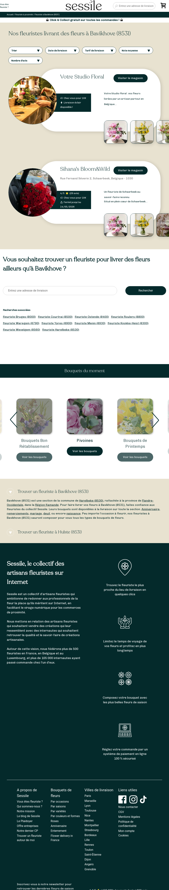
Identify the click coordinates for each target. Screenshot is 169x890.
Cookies (123, 835)
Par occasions (60, 801)
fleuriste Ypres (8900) (56, 323)
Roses (55, 821)
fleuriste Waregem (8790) (21, 323)
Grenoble (90, 869)
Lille (87, 840)
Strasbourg (92, 830)
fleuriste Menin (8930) (90, 323)
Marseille (90, 801)
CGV (121, 812)
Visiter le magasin (130, 78)
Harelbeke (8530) (91, 500)
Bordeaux (91, 835)
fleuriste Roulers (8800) (128, 316)
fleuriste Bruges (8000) (19, 316)
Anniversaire (150, 509)
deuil (46, 513)
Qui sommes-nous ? (29, 806)
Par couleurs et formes (65, 816)
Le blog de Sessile (28, 816)
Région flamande (47, 505)
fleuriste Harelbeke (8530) (60, 329)
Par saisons (58, 806)
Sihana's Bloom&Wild (85, 169)
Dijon (88, 859)
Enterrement (58, 830)
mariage (36, 513)
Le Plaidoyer (25, 821)
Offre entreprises (27, 826)
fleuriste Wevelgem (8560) (21, 329)
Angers (89, 864)
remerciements (18, 513)
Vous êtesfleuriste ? (4, 6)
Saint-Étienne (93, 854)
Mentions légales (129, 817)
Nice (87, 815)
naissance (73, 513)
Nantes (89, 820)
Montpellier (92, 825)
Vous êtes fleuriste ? (30, 801)
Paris (88, 796)
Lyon (88, 805)
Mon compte (126, 831)
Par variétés (58, 811)
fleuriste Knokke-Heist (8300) (128, 323)
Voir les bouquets (34, 457)
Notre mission (26, 811)
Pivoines (85, 440)
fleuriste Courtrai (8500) (55, 316)
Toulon (89, 849)
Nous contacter (128, 807)
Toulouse (90, 810)
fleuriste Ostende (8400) (92, 316)
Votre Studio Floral (82, 76)
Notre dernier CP (27, 830)
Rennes (89, 844)
